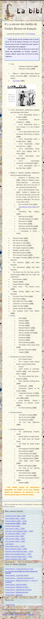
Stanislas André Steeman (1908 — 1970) (19, 551)
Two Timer (16, 81)
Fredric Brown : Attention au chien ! (17, 587)
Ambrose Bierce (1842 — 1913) (16, 521)
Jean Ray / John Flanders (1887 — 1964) (19, 531)
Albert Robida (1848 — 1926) (15, 518)
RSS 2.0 (31, 614)
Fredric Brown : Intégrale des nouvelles (18, 590)
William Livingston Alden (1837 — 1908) (18, 556)
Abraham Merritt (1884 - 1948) (15, 516)
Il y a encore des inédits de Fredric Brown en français (21, 572)
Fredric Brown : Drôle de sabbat (16, 584)
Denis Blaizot (31, 33)
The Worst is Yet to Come (27, 207)
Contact (24, 614)
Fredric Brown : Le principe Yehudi (16, 575)
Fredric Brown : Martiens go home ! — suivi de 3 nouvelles (21, 581)
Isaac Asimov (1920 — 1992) (15, 528)
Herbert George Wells (12, 526)
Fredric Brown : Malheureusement (16, 592)
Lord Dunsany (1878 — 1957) (15, 541)
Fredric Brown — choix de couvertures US (19, 578)
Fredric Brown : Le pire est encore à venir (19, 569)
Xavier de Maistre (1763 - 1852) (16, 559)
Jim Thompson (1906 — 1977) (15, 533)
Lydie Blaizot (9, 544)
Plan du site (6, 614)
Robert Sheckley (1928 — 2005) (16, 549)
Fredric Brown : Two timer (14, 595)
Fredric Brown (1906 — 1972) (15, 523)
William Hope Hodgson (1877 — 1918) (18, 554)
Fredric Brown (10, 604)
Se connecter (15, 614)
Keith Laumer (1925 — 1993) (15, 539)
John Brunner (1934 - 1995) (14, 536)
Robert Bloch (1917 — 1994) (15, 546)
